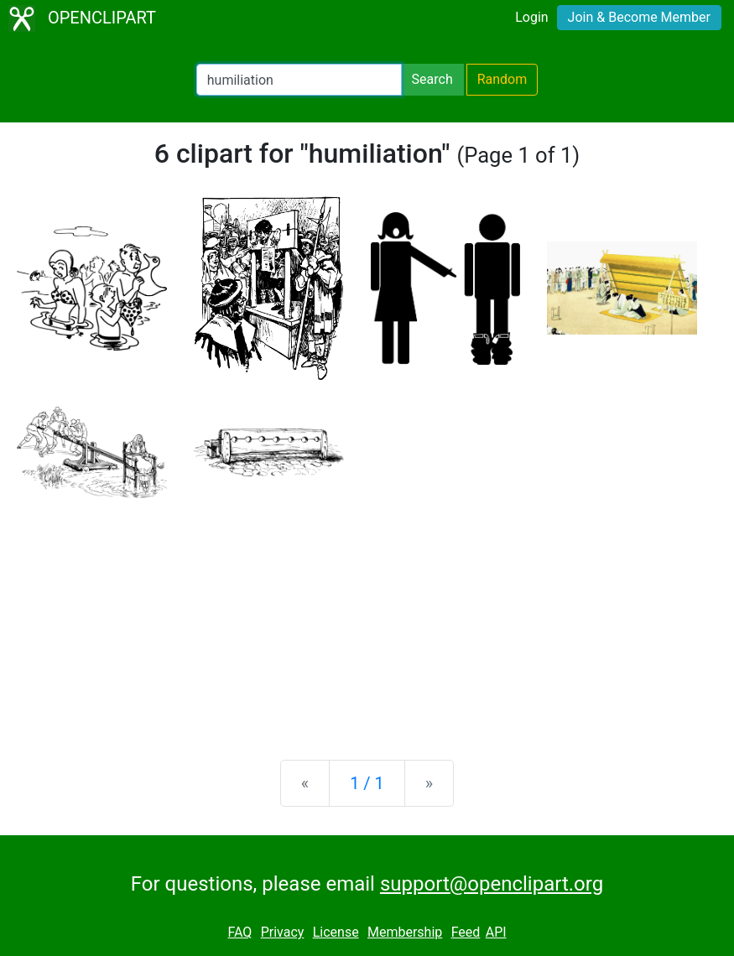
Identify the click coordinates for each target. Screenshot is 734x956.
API (496, 932)
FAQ (239, 932)
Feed (466, 932)
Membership (404, 932)
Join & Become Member (639, 17)
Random (502, 79)
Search (432, 79)
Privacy (283, 932)
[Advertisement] (367, 615)
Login (531, 17)
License (336, 932)
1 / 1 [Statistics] (367, 783)
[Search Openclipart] (299, 80)
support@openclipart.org (491, 884)
